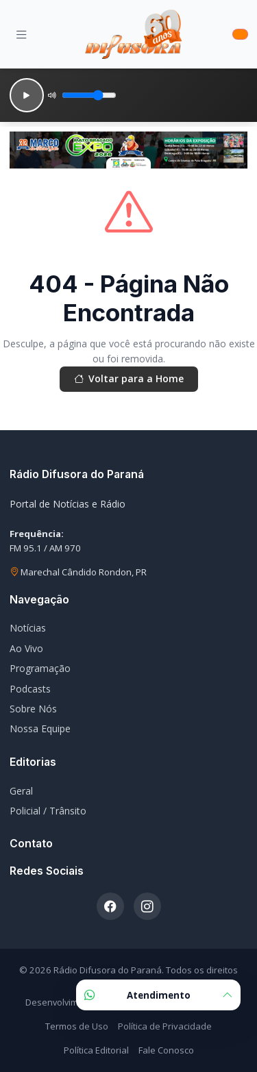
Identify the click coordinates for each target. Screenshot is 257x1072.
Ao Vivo (26, 648)
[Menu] (22, 34)
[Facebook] (110, 906)
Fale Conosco (166, 1050)
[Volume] (89, 95)
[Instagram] (147, 906)
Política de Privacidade (165, 1026)
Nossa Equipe (40, 728)
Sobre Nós (33, 708)
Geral (21, 790)
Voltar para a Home (129, 378)
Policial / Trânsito (48, 810)
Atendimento (158, 995)
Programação (40, 668)
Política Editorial (96, 1050)
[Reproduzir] (27, 95)
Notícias (28, 627)
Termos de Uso (76, 1026)
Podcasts (30, 688)
